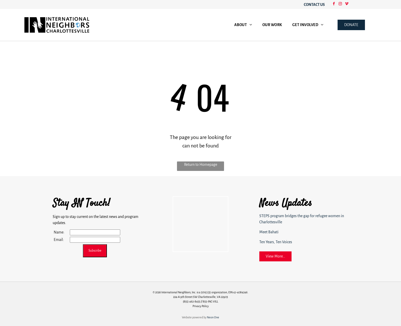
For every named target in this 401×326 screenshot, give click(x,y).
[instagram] (340, 4)
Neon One (213, 317)
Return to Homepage (200, 164)
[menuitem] (243, 24)
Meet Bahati (269, 232)
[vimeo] (346, 4)
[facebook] (334, 4)
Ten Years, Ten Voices (275, 242)
